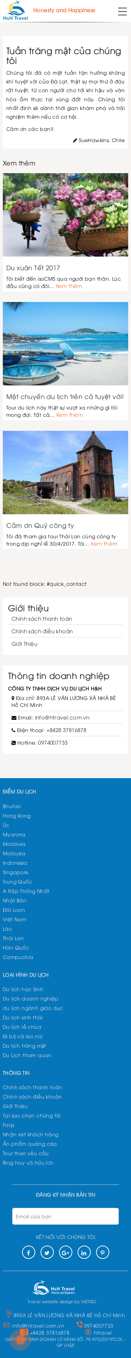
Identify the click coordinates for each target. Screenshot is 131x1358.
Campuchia (18, 956)
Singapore (16, 872)
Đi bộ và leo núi (23, 1036)
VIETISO (88, 1301)
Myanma (14, 834)
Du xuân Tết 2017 (33, 267)
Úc (6, 824)
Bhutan (12, 806)
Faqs (8, 1124)
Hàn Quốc (16, 947)
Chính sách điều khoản (42, 630)
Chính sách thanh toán (42, 618)
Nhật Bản (15, 900)
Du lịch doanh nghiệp (30, 998)
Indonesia (15, 862)
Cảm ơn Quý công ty (40, 525)
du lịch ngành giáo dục (33, 1007)
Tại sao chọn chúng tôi (32, 1115)
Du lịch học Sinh (23, 989)
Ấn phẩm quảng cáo (30, 1143)
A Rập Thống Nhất (26, 890)
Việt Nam (14, 919)
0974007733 (52, 742)
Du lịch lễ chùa (22, 1026)
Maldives (14, 843)
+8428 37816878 (66, 729)
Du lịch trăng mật (24, 1045)
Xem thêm (69, 285)
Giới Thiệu (24, 643)
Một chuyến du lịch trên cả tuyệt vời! (65, 396)
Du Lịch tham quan (27, 1054)
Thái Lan (13, 938)
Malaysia (14, 853)
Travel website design (50, 1301)
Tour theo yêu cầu (26, 1153)
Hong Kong (17, 815)
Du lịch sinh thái (23, 1017)
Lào (7, 928)
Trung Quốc (17, 881)
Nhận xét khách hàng (31, 1134)
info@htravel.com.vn (62, 717)
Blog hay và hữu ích (28, 1162)
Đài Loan (14, 909)
